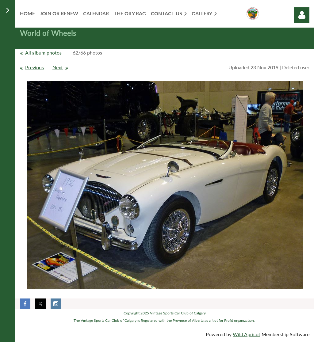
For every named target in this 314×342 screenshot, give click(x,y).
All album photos (43, 52)
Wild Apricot (246, 334)
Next (57, 67)
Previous (34, 67)
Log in (301, 15)
